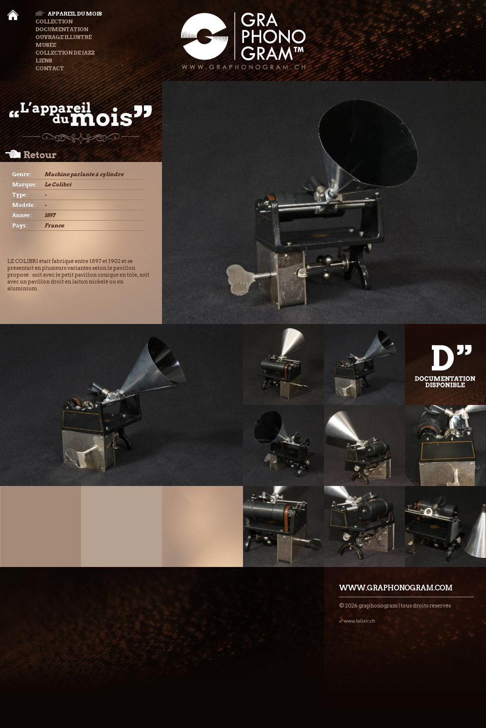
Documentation (62, 29)
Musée (46, 44)
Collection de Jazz (65, 52)
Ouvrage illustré (64, 37)
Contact (50, 68)
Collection (54, 21)
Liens (44, 60)
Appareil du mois (69, 13)
